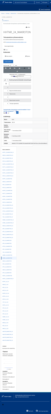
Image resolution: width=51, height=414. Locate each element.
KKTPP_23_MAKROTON (7, 178)
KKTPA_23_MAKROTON (7, 199)
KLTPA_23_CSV (5, 299)
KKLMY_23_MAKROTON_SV (8, 170)
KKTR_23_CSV (5, 290)
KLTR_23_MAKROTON (7, 184)
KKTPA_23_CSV (6, 296)
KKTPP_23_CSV (6, 281)
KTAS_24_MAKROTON (7, 240)
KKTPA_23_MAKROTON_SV (8, 173)
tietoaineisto (5, 20)
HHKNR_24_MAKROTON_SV (8, 219)
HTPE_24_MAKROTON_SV (8, 237)
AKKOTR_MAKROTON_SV (8, 331)
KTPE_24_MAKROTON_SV (8, 231)
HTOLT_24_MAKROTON (7, 246)
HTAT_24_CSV (5, 313)
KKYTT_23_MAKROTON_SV (8, 167)
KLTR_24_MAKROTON (7, 264)
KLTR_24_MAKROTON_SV (8, 228)
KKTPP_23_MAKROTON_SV (8, 152)
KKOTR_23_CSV (6, 293)
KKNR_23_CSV (5, 284)
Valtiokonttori (13, 13)
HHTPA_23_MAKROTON (7, 275)
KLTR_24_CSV (5, 325)
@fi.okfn (30, 411)
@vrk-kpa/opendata (42, 411)
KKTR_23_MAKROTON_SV (8, 161)
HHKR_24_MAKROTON (7, 269)
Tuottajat (7, 13)
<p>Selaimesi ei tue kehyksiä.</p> (17, 89)
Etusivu (2, 13)
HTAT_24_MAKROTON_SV (8, 214)
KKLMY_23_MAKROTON (7, 196)
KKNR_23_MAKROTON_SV (8, 155)
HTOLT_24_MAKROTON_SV (8, 211)
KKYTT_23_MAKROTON (7, 193)
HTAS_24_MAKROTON (7, 243)
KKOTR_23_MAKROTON (7, 190)
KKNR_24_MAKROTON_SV (8, 225)
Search (38, 2)
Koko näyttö (8, 56)
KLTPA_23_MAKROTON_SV (8, 175)
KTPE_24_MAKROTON (7, 266)
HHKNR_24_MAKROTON (7, 255)
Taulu (6, 49)
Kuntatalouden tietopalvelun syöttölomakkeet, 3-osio (29, 13)
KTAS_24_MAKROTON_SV (8, 205)
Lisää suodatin (8, 61)
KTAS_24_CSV (5, 308)
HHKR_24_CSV (5, 328)
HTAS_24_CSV (5, 311)
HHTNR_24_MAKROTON (7, 17)
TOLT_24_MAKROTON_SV (8, 217)
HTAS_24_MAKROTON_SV (8, 208)
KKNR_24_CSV (5, 322)
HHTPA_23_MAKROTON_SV (8, 278)
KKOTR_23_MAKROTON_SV (8, 164)
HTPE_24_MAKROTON (7, 272)
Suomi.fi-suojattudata (45, 9)
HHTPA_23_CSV (6, 305)
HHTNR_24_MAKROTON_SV (8, 222)
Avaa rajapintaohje (9, 46)
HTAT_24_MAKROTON (7, 249)
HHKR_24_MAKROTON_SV (8, 234)
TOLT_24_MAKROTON (7, 252)
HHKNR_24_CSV (6, 316)
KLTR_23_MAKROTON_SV (8, 158)
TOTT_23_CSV (5, 302)
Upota (27, 56)
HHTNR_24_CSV (6, 319)
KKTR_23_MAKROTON (7, 187)
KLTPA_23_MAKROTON (7, 202)
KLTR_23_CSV (5, 287)
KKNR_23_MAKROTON (7, 181)
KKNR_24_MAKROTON (7, 261)
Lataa (28, 27)
